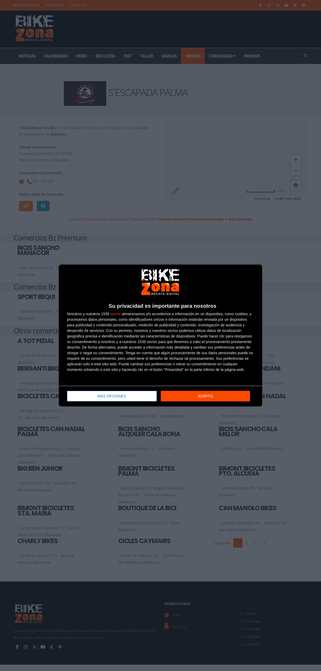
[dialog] (160, 335)
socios (115, 314)
